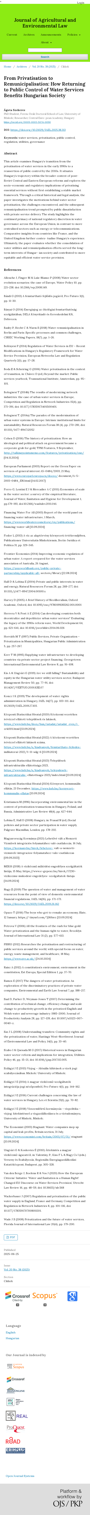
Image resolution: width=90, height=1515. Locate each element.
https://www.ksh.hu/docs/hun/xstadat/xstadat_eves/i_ (41, 724)
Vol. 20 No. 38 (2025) (44, 66)
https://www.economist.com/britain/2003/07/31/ (37, 1136)
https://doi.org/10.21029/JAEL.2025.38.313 (38, 130)
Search (45, 56)
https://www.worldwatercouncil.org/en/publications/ (39, 522)
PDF (12, 1237)
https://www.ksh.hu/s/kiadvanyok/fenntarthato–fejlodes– (42, 747)
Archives (29, 34)
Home (7, 66)
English (10, 1332)
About (45, 42)
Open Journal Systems (20, 1476)
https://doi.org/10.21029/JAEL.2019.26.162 (31, 904)
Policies (72, 34)
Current (12, 34)
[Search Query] (45, 50)
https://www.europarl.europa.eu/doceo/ (31, 476)
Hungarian (12, 1338)
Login (80, 2)
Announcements (51, 34)
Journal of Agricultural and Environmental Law (45, 23)
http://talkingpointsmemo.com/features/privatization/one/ (44, 453)
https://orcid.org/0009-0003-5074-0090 (27, 122)
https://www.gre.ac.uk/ (19, 958)
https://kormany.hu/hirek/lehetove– (28, 848)
